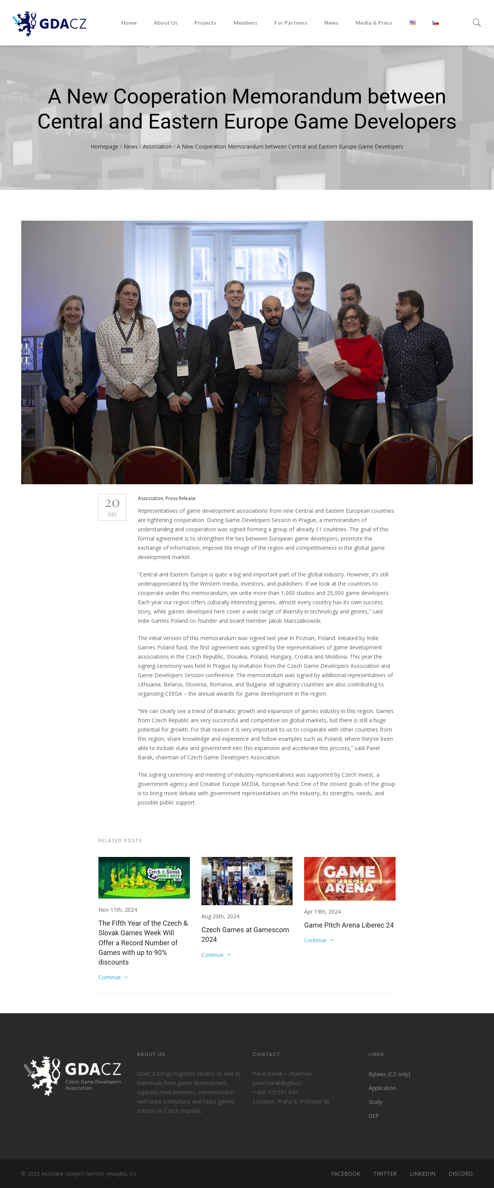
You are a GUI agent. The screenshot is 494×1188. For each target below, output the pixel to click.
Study (375, 1101)
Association (157, 146)
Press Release (181, 498)
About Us (166, 22)
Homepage (104, 146)
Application (382, 1088)
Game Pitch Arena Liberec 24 (349, 925)
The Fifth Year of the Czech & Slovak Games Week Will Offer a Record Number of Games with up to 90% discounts (143, 942)
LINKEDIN (422, 1173)
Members (245, 22)
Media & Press (373, 22)
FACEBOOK (345, 1173)
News (331, 22)
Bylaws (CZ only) (389, 1074)
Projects (206, 22)
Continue (109, 977)
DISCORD (460, 1173)
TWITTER (385, 1173)
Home (129, 22)
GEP (374, 1115)
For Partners (290, 22)
